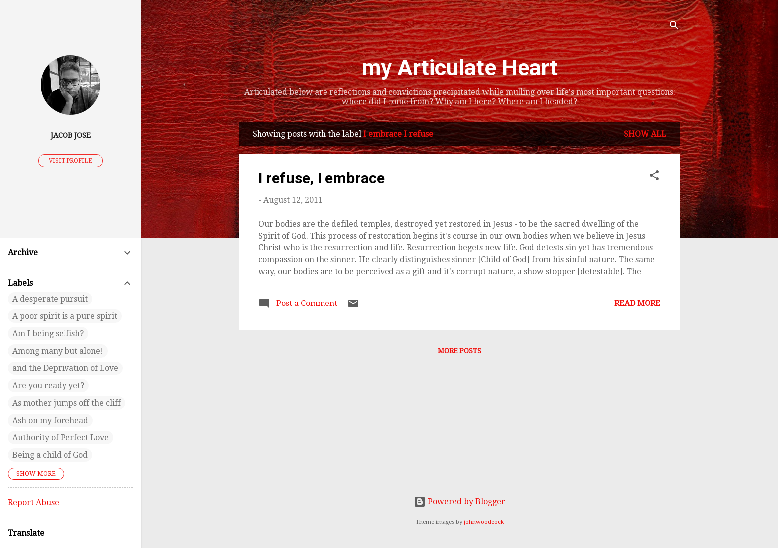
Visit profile (70, 160)
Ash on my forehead (50, 420)
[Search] (674, 27)
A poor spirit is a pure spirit (64, 316)
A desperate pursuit (50, 299)
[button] (654, 176)
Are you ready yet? (48, 385)
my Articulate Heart (460, 68)
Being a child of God (50, 455)
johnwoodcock (484, 522)
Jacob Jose (71, 135)
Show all (645, 134)
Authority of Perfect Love (60, 437)
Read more (637, 303)
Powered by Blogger (459, 501)
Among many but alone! (57, 351)
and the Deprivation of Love (65, 368)
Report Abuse (33, 502)
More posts (459, 351)
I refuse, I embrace (322, 177)
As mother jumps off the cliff (66, 403)
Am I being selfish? (48, 333)
